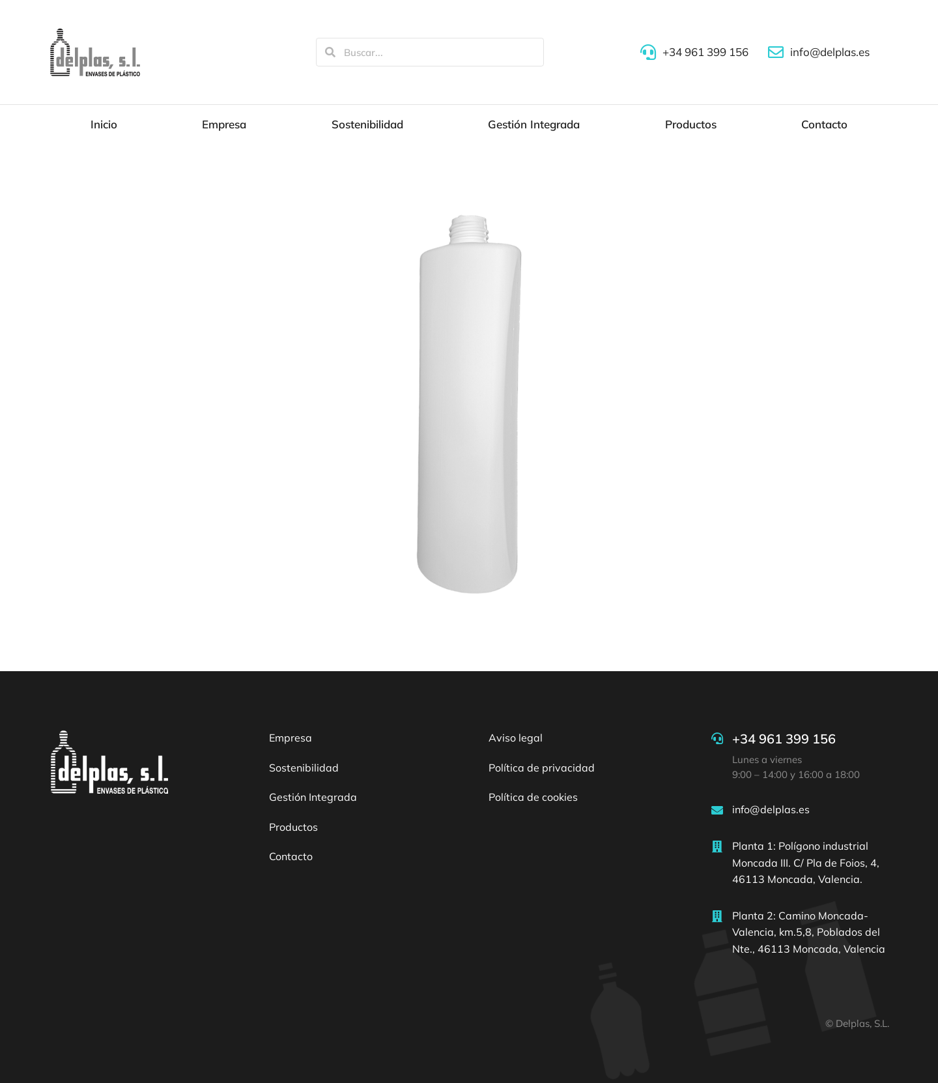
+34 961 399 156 (784, 738)
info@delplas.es (771, 809)
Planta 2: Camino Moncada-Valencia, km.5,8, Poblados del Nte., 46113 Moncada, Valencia (808, 932)
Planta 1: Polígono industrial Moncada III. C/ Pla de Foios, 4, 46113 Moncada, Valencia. (805, 862)
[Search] (330, 52)
